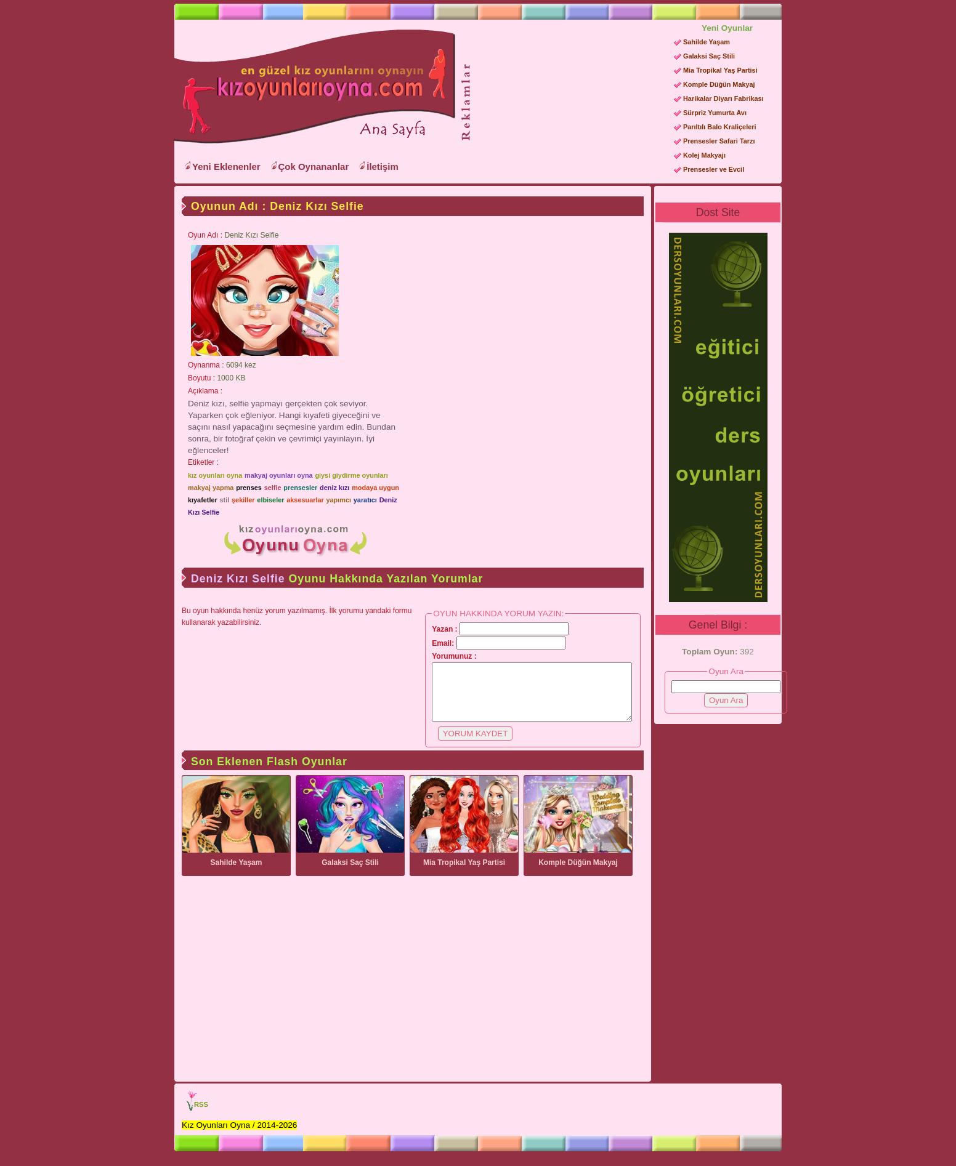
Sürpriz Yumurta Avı (715, 112)
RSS (201, 1115)
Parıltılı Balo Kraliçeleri (719, 127)
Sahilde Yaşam (706, 42)
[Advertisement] (568, 99)
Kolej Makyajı (704, 155)
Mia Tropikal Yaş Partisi (720, 70)
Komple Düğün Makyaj (719, 84)
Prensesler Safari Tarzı (719, 141)
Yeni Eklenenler (226, 166)
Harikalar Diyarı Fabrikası (723, 98)
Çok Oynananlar (313, 166)
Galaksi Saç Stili (709, 56)
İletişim (383, 166)
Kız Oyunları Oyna (312, 86)
